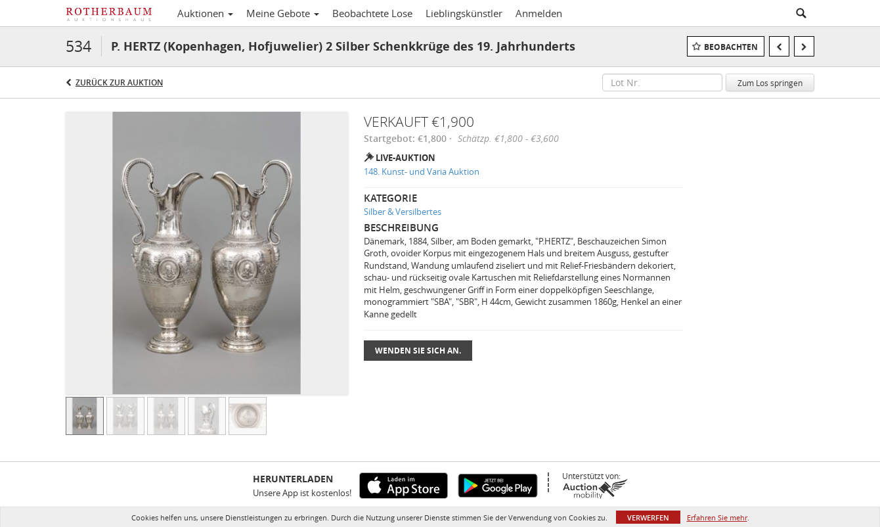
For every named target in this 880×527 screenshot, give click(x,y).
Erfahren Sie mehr (717, 517)
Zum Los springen (770, 83)
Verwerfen (648, 517)
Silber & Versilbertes (402, 212)
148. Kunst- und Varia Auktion (421, 171)
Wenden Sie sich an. (418, 350)
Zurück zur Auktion (119, 82)
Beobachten (731, 47)
